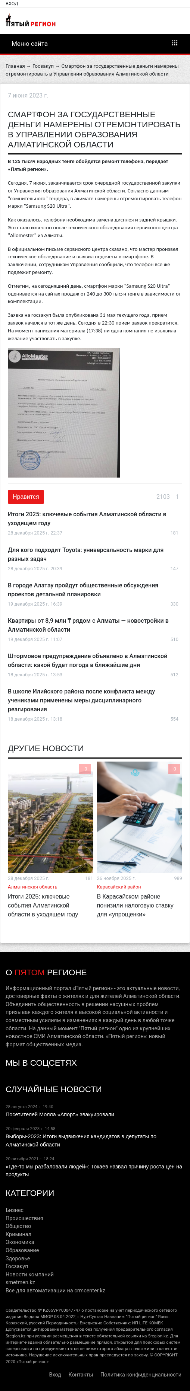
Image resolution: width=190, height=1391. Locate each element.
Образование (22, 1250)
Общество (18, 1226)
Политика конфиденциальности (140, 1375)
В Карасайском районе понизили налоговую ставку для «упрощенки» (135, 905)
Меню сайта (95, 43)
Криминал (18, 1234)
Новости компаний (30, 1275)
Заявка (16, 315)
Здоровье (18, 1259)
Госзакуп (43, 66)
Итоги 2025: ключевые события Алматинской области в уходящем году (43, 905)
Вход (12, 3)
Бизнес (15, 1210)
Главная (15, 66)
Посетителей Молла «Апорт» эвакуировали (60, 1114)
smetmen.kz (20, 1282)
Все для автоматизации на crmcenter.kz (55, 1291)
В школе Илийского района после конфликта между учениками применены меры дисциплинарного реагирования (81, 700)
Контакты (80, 1375)
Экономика (20, 1242)
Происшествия (24, 1218)
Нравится (26, 497)
